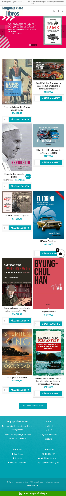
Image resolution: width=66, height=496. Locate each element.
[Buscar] (38, 11)
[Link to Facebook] (58, 11)
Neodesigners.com (33, 485)
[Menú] (44, 11)
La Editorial (49, 426)
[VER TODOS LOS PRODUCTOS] (33, 406)
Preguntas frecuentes (49, 434)
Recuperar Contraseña (17, 462)
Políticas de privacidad (36, 482)
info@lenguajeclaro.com (12, 2)
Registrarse (17, 454)
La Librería (48, 430)
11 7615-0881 (30, 2)
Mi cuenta (17, 458)
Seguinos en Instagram (49, 462)
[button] (33, 493)
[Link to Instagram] (54, 11)
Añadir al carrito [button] (20, 119)
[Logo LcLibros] (20, 11)
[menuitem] (38, 11)
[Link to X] (62, 11)
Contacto (48, 439)
